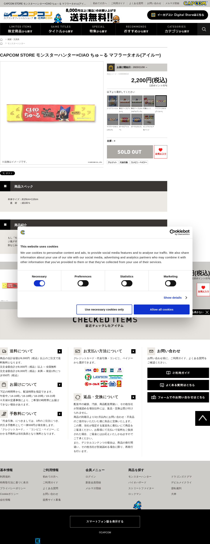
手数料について (18, 414)
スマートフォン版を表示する (104, 521)
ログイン (91, 476)
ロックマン (134, 493)
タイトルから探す (61, 29)
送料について (16, 351)
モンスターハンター (139, 476)
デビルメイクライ (181, 482)
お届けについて (18, 384)
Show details (173, 297)
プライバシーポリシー (13, 488)
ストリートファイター (141, 488)
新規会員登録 (93, 482)
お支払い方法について (98, 351)
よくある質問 (136, 3)
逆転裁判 (176, 488)
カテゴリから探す (177, 29)
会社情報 (5, 499)
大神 (173, 493)
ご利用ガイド (50, 482)
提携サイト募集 (52, 499)
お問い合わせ (154, 3)
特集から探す (98, 29)
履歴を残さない (195, 312)
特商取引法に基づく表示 (14, 482)
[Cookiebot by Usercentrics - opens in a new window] (173, 232)
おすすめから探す (136, 29)
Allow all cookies (161, 309)
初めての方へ (50, 476)
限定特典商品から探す (20, 29)
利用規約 (5, 476)
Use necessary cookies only (104, 309)
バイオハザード (137, 482)
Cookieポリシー (9, 493)
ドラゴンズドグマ (181, 476)
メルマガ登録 (172, 3)
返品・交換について (96, 397)
